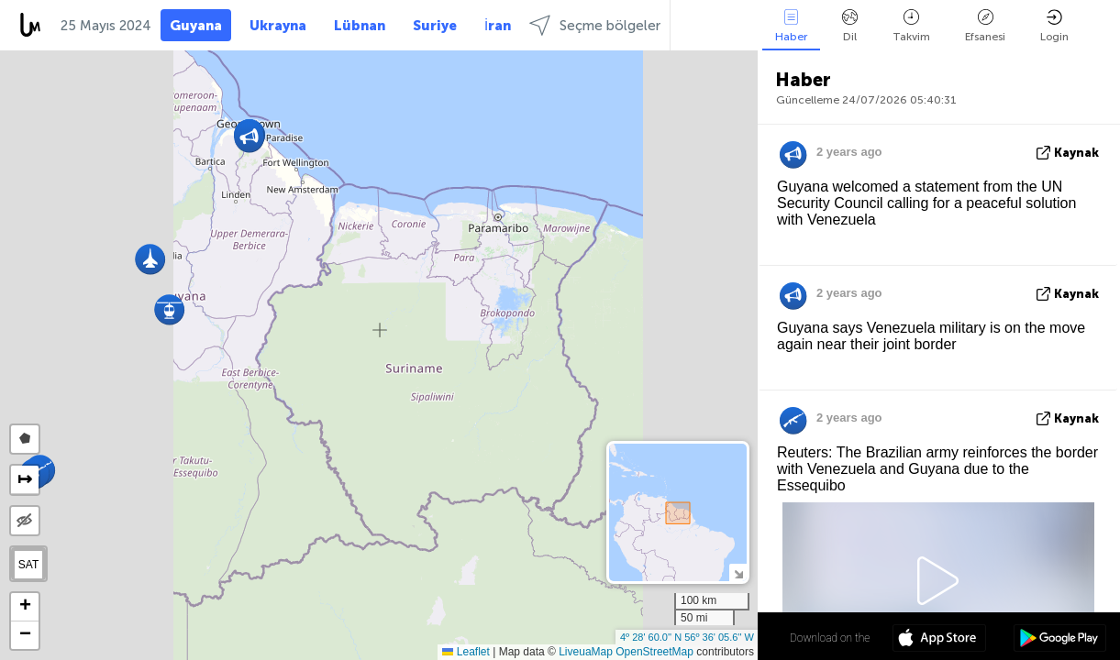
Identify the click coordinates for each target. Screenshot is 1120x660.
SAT (28, 564)
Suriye (435, 25)
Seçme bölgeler (594, 25)
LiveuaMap (586, 651)
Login (1054, 26)
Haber (791, 26)
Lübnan (359, 25)
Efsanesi (985, 26)
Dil (850, 26)
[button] (169, 309)
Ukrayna (278, 25)
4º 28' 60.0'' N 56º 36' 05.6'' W (687, 637)
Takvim (911, 26)
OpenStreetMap (654, 651)
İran (497, 25)
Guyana (196, 25)
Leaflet (465, 651)
